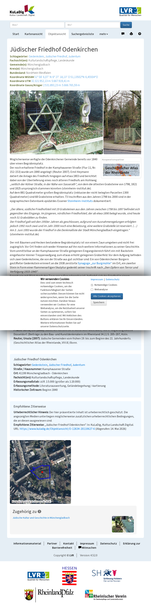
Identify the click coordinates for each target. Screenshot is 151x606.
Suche (126, 25)
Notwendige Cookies (104, 285)
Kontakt (68, 544)
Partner (52, 544)
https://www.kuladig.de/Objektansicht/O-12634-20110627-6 (57, 429)
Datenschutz (108, 544)
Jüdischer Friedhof (56, 56)
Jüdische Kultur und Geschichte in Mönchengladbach (41, 518)
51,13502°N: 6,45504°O (84, 77)
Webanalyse (99, 289)
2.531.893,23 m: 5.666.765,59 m (61, 85)
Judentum (74, 56)
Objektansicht (57, 34)
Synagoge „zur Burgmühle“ (95, 263)
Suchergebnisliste (82, 34)
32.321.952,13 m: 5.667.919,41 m (50, 81)
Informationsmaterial (27, 544)
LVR (71, 555)
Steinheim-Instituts (80, 201)
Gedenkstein (36, 56)
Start (16, 34)
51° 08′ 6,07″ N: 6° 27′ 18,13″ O (52, 77)
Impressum (87, 544)
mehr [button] (103, 34)
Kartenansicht (34, 34)
